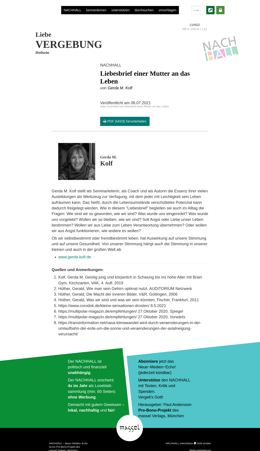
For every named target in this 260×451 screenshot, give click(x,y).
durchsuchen (144, 10)
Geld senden (204, 443)
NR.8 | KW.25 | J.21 (194, 29)
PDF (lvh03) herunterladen (124, 121)
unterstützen (120, 10)
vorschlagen (167, 10)
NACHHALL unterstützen (179, 443)
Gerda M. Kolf (120, 88)
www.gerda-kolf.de (74, 257)
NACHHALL (72, 10)
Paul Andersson (177, 404)
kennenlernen (96, 10)
